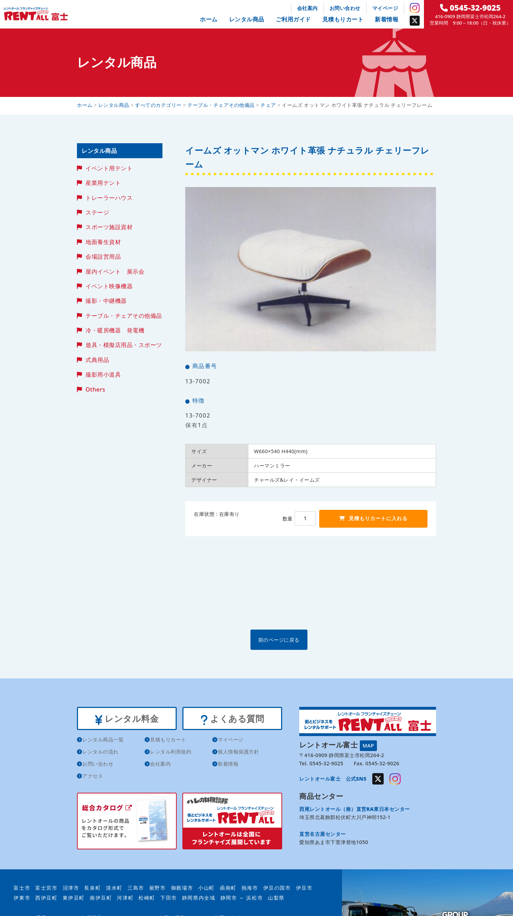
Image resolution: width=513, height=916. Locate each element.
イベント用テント (109, 168)
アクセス (92, 777)
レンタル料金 (126, 719)
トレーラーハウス (109, 198)
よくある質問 (232, 719)
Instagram (415, 8)
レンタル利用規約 (170, 753)
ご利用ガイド (293, 19)
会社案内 (307, 8)
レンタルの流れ (100, 753)
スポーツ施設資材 (109, 227)
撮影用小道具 (103, 374)
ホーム (209, 19)
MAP (368, 744)
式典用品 (97, 360)
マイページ (385, 8)
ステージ (97, 212)
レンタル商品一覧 (103, 741)
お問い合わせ (345, 8)
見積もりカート (343, 19)
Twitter (415, 21)
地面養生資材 (103, 242)
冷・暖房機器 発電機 (115, 330)
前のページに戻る (310, 639)
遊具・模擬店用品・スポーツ (124, 345)
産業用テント (103, 183)
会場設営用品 (103, 256)
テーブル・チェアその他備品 (124, 316)
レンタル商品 (246, 19)
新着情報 (386, 19)
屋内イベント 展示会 (115, 271)
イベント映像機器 (109, 286)
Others (95, 389)
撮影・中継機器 (106, 301)
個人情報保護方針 (238, 753)
